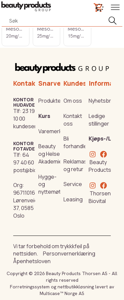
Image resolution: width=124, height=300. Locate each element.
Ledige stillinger (99, 119)
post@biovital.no (33, 170)
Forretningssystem (30, 287)
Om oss (72, 100)
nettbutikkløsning (76, 287)
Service (72, 184)
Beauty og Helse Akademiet (51, 154)
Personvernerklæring (69, 253)
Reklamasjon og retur (79, 165)
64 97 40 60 (23, 158)
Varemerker (52, 131)
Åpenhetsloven (32, 261)
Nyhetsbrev (103, 100)
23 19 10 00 (24, 114)
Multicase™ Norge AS (62, 293)
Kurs (44, 116)
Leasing (73, 199)
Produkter (50, 100)
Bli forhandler (76, 142)
